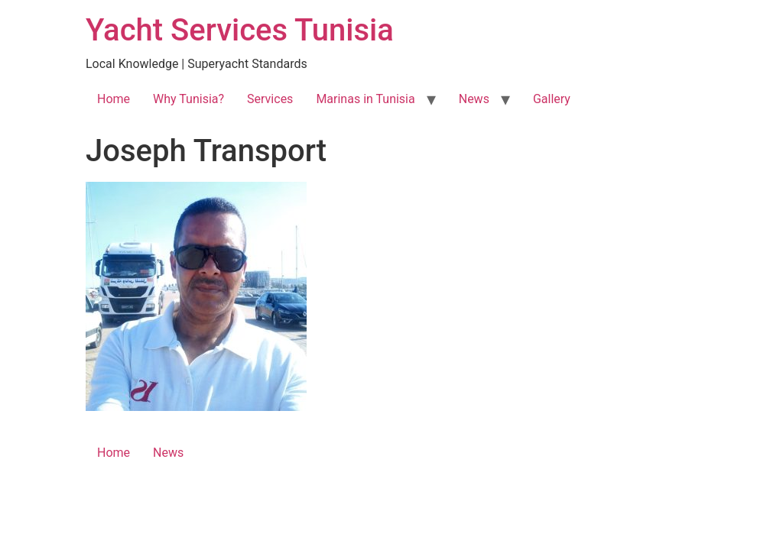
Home (113, 99)
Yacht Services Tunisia (240, 30)
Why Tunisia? (188, 99)
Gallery (551, 99)
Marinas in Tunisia (365, 99)
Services (270, 99)
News (474, 99)
